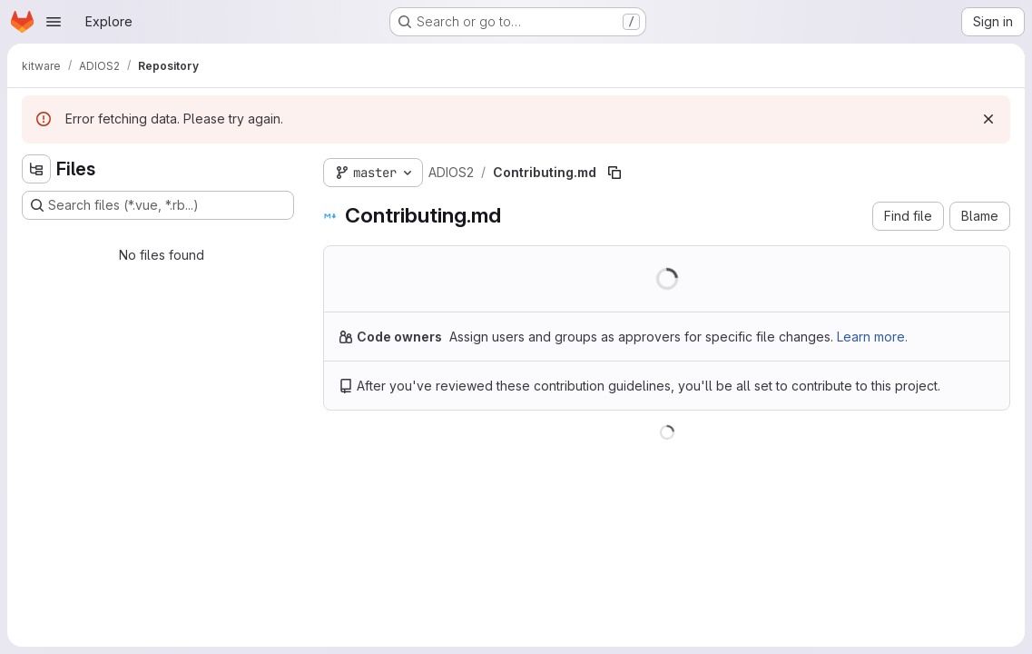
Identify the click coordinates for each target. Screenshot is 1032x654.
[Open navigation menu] (53, 21)
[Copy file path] (614, 172)
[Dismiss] (988, 119)
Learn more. (872, 336)
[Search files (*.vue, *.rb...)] (158, 205)
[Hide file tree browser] (36, 168)
